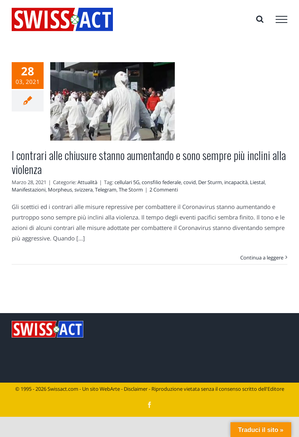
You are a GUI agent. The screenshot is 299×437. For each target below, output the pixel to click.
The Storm (131, 189)
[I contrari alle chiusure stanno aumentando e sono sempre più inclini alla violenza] (112, 101)
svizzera (83, 189)
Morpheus (60, 189)
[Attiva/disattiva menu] (281, 19)
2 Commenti (164, 189)
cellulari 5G (126, 182)
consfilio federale (161, 182)
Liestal (257, 182)
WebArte (110, 388)
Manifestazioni (29, 189)
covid (189, 182)
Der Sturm (210, 182)
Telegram (105, 189)
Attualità (87, 182)
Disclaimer (136, 388)
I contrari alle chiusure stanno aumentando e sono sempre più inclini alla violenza (149, 162)
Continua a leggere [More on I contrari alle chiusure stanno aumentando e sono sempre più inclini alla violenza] (261, 257)
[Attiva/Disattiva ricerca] (260, 19)
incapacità (236, 182)
